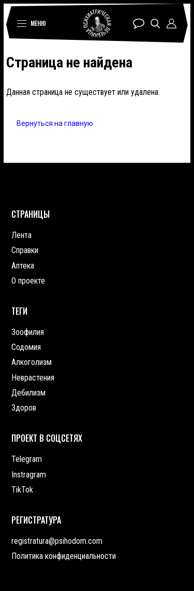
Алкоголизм (31, 362)
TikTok (22, 490)
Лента (21, 235)
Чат (138, 23)
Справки (24, 250)
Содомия (26, 347)
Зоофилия (27, 332)
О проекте (28, 281)
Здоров (23, 408)
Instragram (28, 475)
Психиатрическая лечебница (97, 23)
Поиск (155, 23)
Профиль (171, 23)
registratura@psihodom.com (56, 541)
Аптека (22, 266)
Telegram (26, 459)
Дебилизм (28, 393)
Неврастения (32, 378)
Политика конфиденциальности (63, 556)
